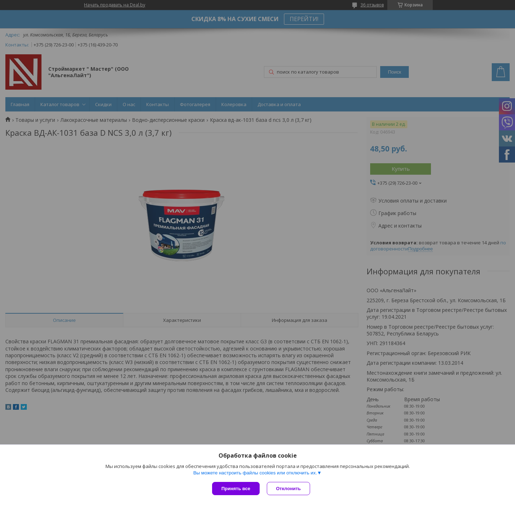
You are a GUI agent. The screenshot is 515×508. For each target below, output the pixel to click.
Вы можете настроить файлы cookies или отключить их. (255, 472)
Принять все (235, 488)
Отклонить (288, 488)
